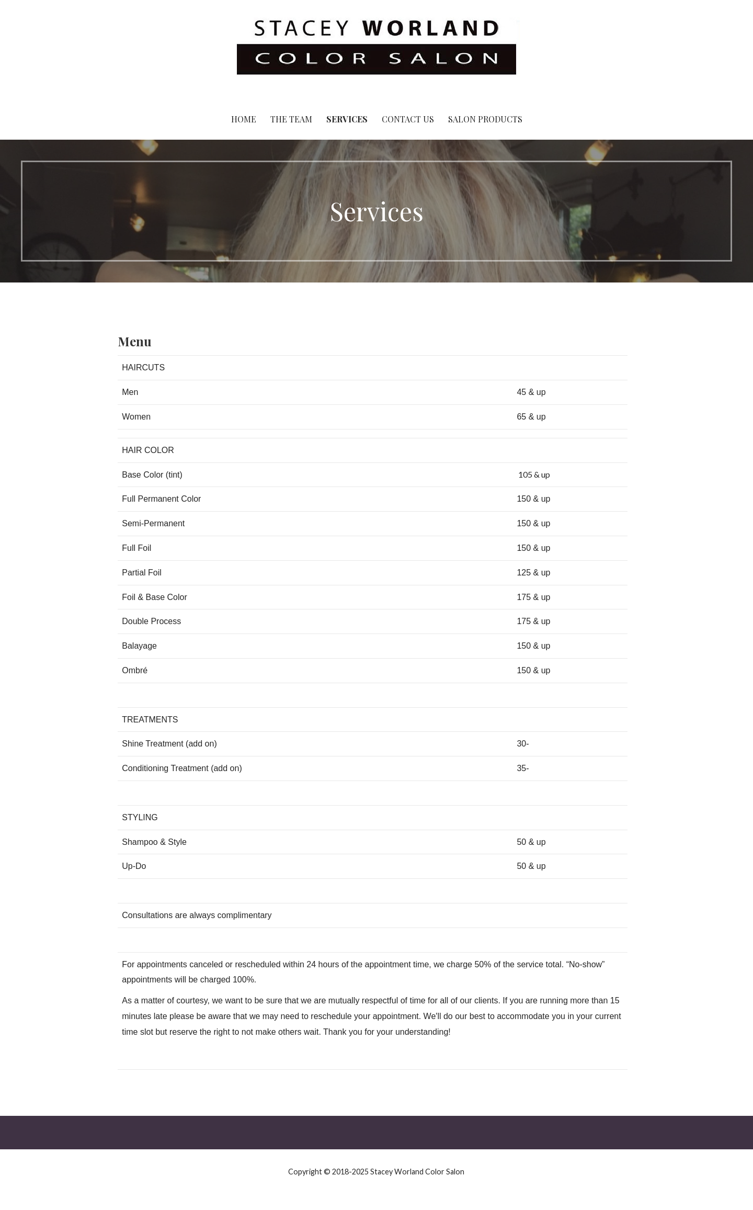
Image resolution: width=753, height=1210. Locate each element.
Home (243, 119)
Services (347, 119)
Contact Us (408, 119)
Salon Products (485, 119)
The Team (291, 119)
